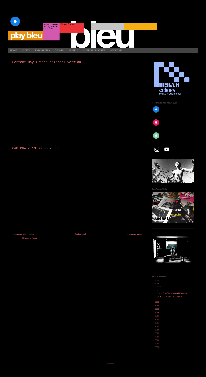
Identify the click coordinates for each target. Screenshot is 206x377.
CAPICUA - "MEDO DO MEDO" (35, 148)
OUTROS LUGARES (94, 50)
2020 (157, 309)
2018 (157, 316)
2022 (157, 305)
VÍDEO (26, 50)
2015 (157, 326)
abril (158, 290)
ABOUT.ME (116, 50)
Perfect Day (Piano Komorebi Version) (47, 62)
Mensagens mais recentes (23, 234)
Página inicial (80, 234)
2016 (157, 323)
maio (159, 287)
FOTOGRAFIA (42, 50)
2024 (157, 284)
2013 (157, 333)
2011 (157, 340)
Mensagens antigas (134, 234)
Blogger (110, 364)
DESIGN (59, 50)
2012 (157, 337)
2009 (157, 347)
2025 (157, 280)
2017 (157, 319)
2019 (157, 312)
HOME (13, 50)
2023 (157, 302)
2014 (157, 330)
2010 (157, 344)
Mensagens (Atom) (29, 238)
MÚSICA (73, 50)
